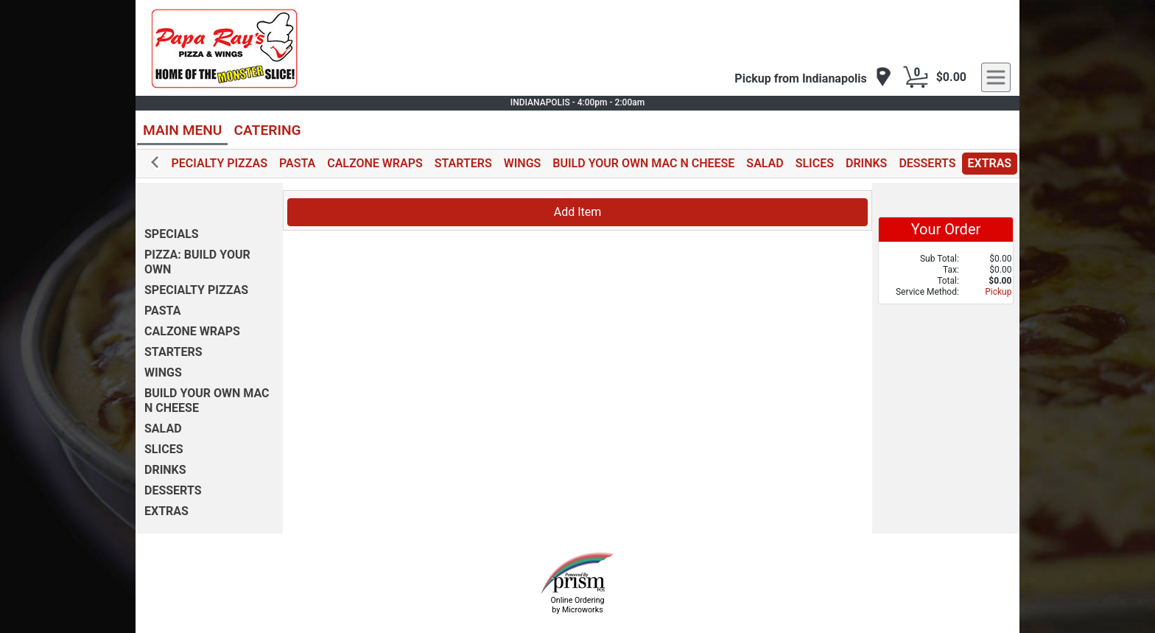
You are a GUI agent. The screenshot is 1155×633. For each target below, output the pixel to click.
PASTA (297, 163)
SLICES (815, 163)
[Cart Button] (915, 77)
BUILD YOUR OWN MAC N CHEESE (643, 163)
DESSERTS (927, 163)
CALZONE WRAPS (375, 163)
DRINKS (866, 163)
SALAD (764, 163)
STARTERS (463, 163)
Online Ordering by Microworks (577, 605)
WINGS (522, 163)
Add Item (578, 212)
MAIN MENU (182, 130)
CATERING (267, 130)
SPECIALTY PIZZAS (215, 163)
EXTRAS (990, 163)
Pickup (998, 292)
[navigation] (812, 77)
